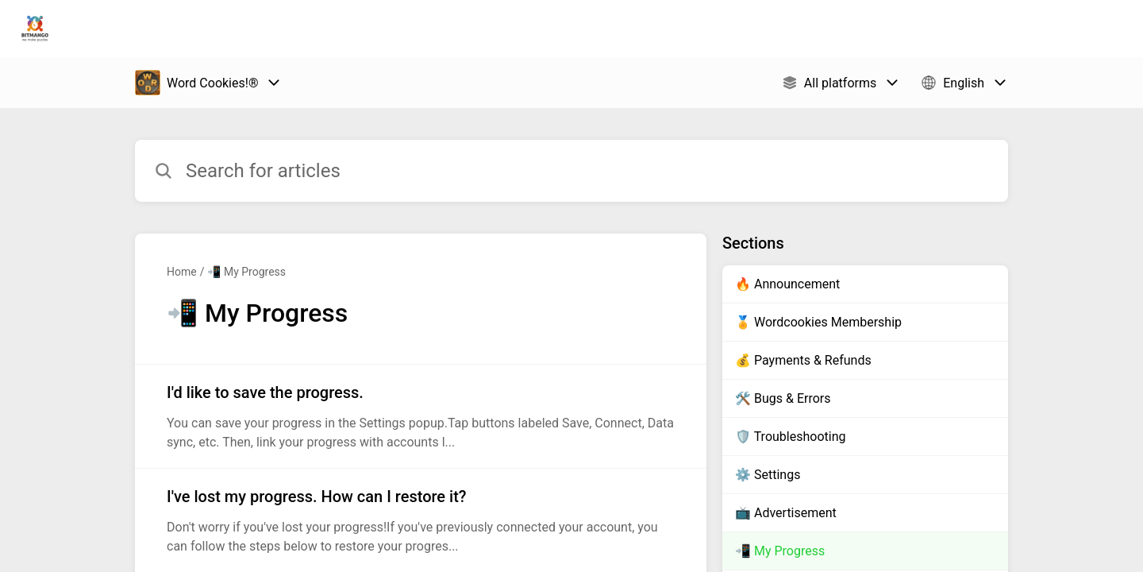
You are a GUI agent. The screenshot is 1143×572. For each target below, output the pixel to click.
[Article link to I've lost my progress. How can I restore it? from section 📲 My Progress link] (421, 520)
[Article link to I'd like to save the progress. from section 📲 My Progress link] (421, 416)
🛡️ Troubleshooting (790, 436)
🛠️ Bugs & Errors (782, 398)
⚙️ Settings (767, 474)
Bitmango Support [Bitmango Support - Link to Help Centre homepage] (148, 28)
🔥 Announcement (787, 284)
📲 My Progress (246, 271)
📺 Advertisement (786, 512)
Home (182, 271)
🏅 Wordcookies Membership (818, 322)
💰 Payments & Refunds (803, 360)
